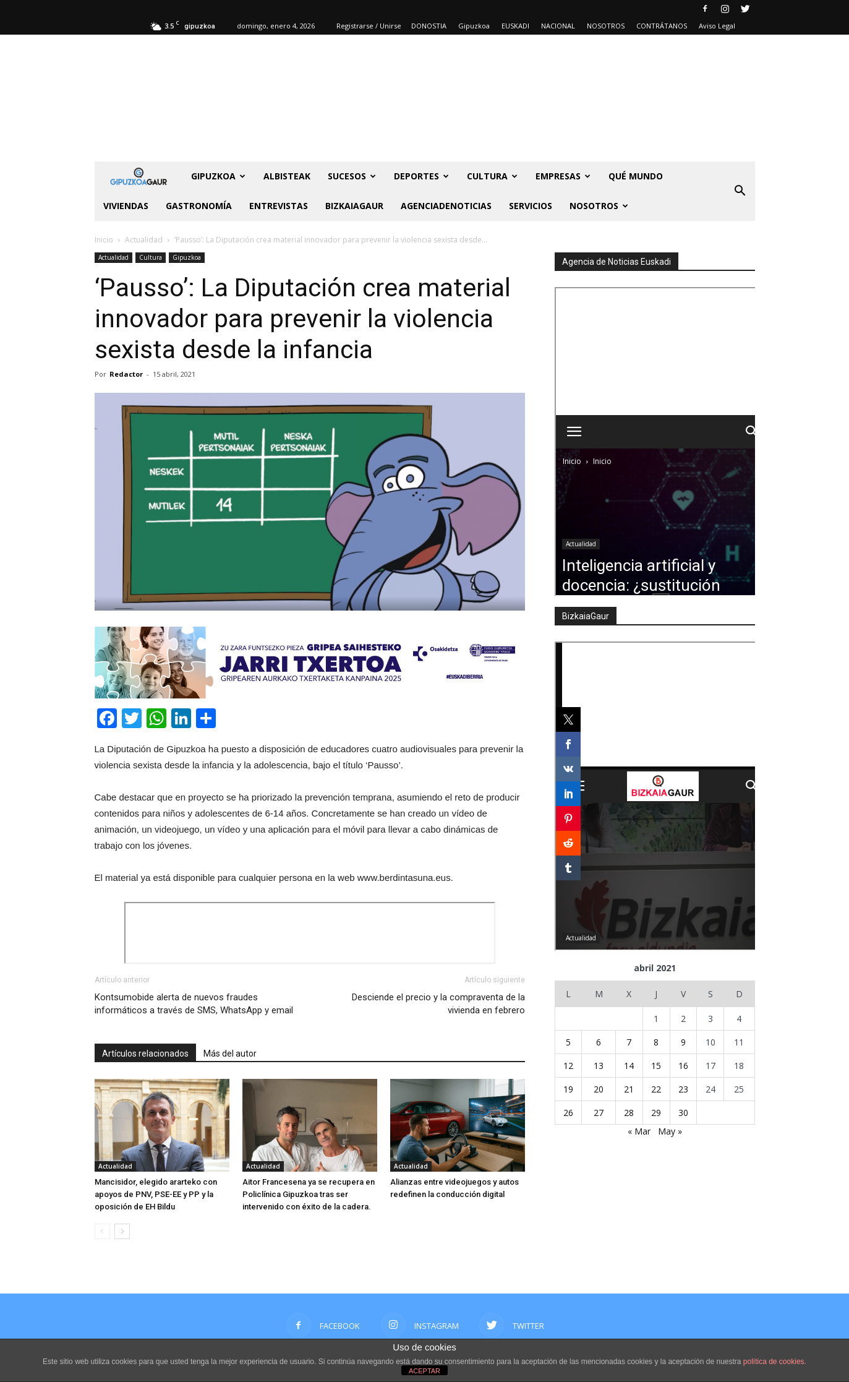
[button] (740, 191)
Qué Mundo (635, 176)
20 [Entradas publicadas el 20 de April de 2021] (599, 1089)
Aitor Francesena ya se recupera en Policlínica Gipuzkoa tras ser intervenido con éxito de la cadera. (308, 1194)
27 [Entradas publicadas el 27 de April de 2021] (599, 1112)
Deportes (421, 176)
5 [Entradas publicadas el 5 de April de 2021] (568, 1042)
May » (670, 1131)
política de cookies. (774, 1361)
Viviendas (125, 206)
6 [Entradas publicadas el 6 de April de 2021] (598, 1042)
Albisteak (286, 176)
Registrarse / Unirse (368, 25)
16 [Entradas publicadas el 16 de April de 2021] (683, 1065)
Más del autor (230, 1053)
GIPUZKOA (218, 176)
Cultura (492, 176)
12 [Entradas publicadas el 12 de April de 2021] (568, 1065)
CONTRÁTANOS (661, 25)
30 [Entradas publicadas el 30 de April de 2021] (683, 1112)
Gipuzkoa (474, 25)
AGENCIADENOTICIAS (446, 206)
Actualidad (113, 257)
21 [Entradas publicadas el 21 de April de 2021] (629, 1089)
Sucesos (352, 176)
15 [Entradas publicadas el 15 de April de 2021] (656, 1065)
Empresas (563, 176)
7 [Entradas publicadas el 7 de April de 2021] (628, 1042)
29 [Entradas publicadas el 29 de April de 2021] (656, 1112)
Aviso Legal (717, 25)
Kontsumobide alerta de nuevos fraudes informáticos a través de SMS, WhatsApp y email (194, 1004)
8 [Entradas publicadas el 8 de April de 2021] (656, 1042)
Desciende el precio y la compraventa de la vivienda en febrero (438, 1004)
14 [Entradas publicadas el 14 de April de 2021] (629, 1065)
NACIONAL (558, 25)
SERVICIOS (530, 206)
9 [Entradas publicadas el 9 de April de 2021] (683, 1042)
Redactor (126, 374)
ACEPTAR (424, 1371)
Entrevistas (278, 206)
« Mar (639, 1131)
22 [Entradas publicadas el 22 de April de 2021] (656, 1089)
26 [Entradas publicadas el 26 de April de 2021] (568, 1112)
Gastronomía (199, 206)
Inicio (104, 239)
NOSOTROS (606, 25)
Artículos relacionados (145, 1053)
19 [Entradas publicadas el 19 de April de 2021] (568, 1089)
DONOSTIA (428, 25)
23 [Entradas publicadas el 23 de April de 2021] (683, 1089)
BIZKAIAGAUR (354, 206)
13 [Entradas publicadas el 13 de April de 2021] (599, 1065)
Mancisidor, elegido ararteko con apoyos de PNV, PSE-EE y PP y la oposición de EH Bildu (156, 1194)
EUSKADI (515, 25)
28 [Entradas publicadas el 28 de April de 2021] (629, 1112)
